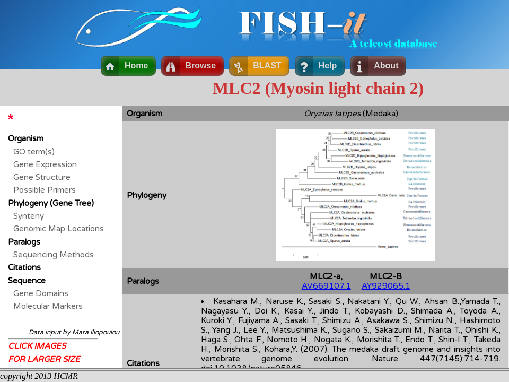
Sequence (27, 280)
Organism (25, 138)
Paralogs (24, 242)
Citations (24, 267)
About (386, 65)
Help (328, 65)
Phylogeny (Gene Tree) (51, 203)
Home (136, 65)
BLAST (267, 65)
